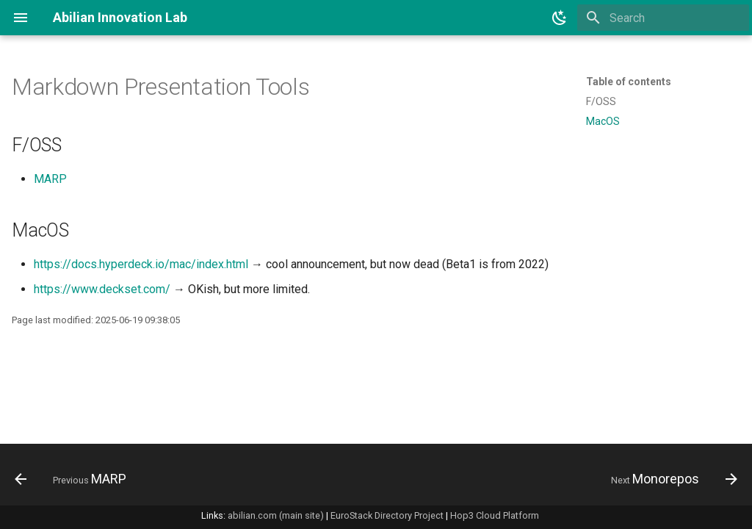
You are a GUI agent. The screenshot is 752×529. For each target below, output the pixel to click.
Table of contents (628, 81)
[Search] (663, 17)
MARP (50, 179)
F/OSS (601, 101)
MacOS (603, 121)
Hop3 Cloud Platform (494, 515)
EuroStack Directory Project (387, 515)
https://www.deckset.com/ (102, 289)
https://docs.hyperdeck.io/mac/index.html (141, 264)
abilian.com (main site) (276, 515)
